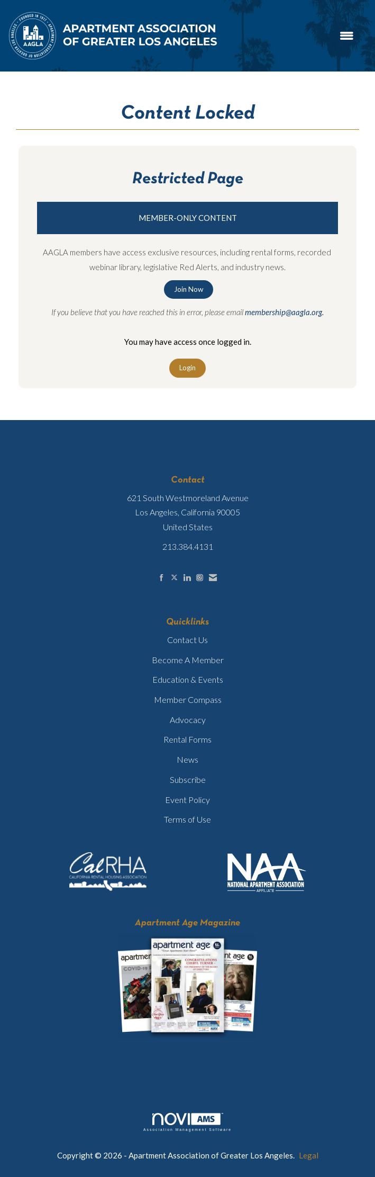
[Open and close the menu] (292, 36)
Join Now (188, 289)
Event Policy (187, 800)
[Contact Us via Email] (213, 577)
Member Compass (188, 699)
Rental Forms (187, 739)
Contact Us (187, 640)
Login (187, 367)
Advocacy (188, 720)
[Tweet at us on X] (174, 577)
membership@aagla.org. (284, 312)
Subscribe (188, 779)
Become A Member (188, 660)
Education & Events (187, 679)
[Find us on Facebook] (161, 577)
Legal (308, 1155)
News (187, 759)
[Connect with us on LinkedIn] (187, 577)
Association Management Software (187, 1122)
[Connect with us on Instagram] (199, 577)
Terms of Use (187, 819)
